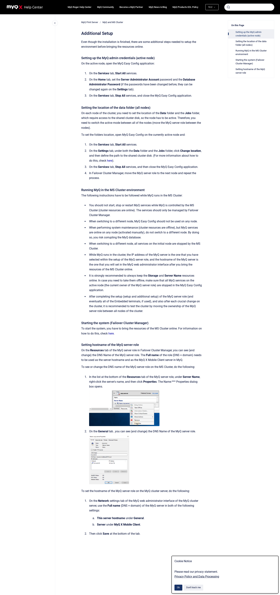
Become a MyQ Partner (131, 7)
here (109, 160)
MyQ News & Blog (158, 7)
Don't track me (193, 587)
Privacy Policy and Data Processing (196, 576)
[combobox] (249, 7)
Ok (178, 587)
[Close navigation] (55, 23)
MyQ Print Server (89, 22)
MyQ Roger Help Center (79, 7)
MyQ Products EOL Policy (185, 7)
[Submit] (228, 7)
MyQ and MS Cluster (112, 22)
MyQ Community (105, 7)
